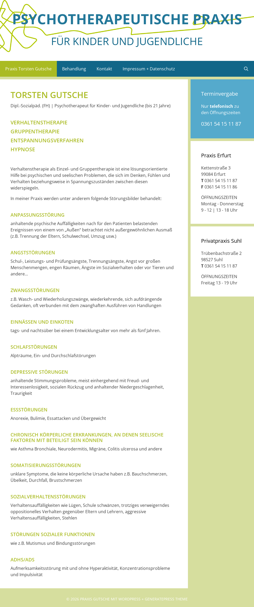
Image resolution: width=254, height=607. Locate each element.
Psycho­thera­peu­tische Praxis (127, 18)
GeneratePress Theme (166, 598)
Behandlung (74, 69)
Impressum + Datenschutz (149, 69)
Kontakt (104, 69)
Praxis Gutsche (95, 598)
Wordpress (129, 598)
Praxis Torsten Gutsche (28, 69)
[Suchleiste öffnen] (246, 69)
